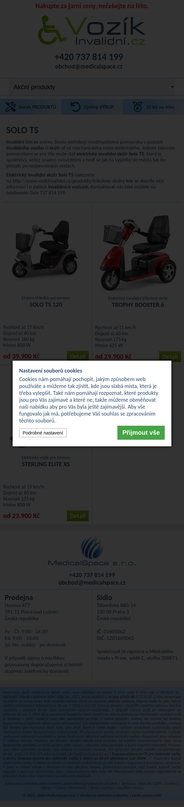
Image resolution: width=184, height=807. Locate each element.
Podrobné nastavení (43, 432)
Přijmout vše (141, 432)
